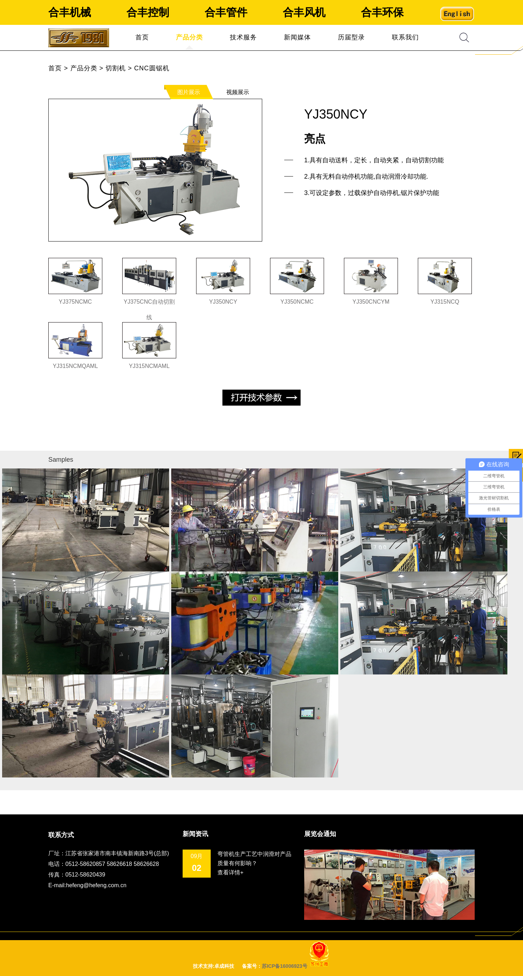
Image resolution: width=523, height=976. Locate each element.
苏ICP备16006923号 (284, 966)
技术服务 (243, 37)
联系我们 (405, 37)
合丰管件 (226, 12)
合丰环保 (382, 12)
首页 (142, 37)
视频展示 (237, 92)
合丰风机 (304, 12)
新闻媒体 (297, 37)
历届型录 (351, 37)
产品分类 (189, 37)
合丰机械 (69, 12)
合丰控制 (147, 12)
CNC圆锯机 (151, 68)
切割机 (116, 68)
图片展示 (188, 92)
